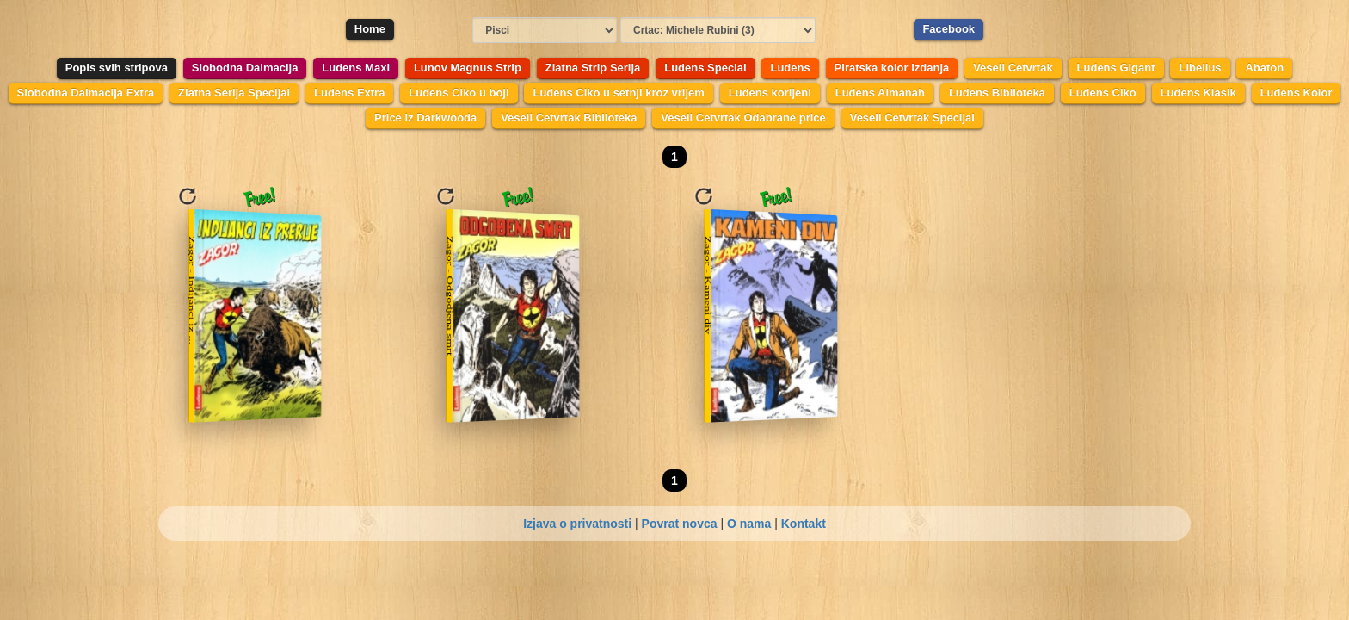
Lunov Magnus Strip (467, 67)
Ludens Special (705, 67)
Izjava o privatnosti (577, 523)
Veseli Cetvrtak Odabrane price (743, 117)
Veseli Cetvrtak (1013, 67)
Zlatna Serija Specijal (234, 92)
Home (369, 28)
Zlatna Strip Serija (593, 67)
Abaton (1264, 67)
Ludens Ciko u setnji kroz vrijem (618, 92)
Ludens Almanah (880, 92)
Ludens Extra (349, 92)
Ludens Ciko (1102, 92)
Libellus (1200, 67)
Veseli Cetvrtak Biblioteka (569, 117)
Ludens (790, 67)
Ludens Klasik (1198, 92)
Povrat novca (680, 523)
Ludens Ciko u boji (458, 92)
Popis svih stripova (116, 67)
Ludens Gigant (1116, 67)
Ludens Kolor (1296, 92)
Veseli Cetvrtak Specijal (912, 117)
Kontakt (803, 523)
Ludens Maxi (356, 67)
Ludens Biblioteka (997, 92)
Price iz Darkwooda (425, 117)
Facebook (948, 28)
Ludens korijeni (770, 92)
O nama (749, 523)
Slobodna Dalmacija (245, 67)
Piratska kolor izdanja (892, 67)
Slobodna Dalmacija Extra (86, 92)
